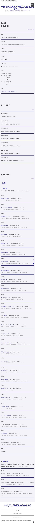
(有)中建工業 (4, 315)
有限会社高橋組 (4, 261)
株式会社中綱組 (4, 225)
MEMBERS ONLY (17, 513)
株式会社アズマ (4, 370)
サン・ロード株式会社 (6, 415)
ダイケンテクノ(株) (5, 297)
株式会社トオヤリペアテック (7, 343)
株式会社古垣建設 (5, 198)
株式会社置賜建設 (5, 270)
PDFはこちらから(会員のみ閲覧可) (9, 91)
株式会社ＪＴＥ (4, 388)
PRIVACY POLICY (17, 517)
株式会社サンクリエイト (6, 397)
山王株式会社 (4, 433)
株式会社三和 (4, 279)
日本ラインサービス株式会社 (7, 324)
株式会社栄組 (4, 234)
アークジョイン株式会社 (6, 207)
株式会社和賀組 (4, 252)
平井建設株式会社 (5, 406)
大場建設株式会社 (5, 333)
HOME (6, 10)
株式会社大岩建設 (5, 288)
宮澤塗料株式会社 (5, 352)
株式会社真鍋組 (4, 379)
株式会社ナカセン (5, 243)
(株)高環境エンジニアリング (7, 306)
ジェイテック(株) (5, 361)
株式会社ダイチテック (6, 216)
